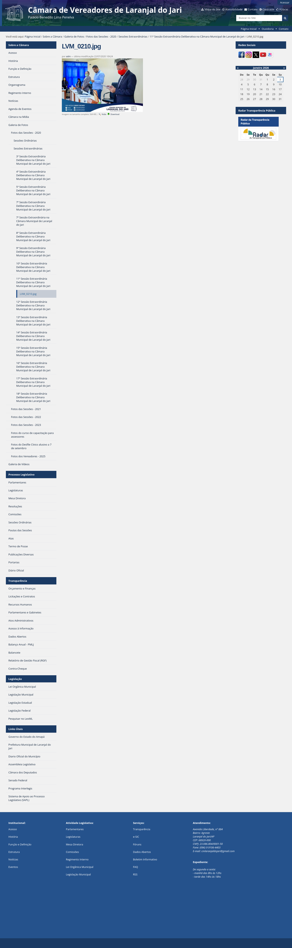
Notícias (13, 859)
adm (68, 56)
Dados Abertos (142, 852)
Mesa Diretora (74, 844)
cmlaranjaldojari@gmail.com (218, 851)
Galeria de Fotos (74, 36)
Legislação (15, 679)
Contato (253, 9)
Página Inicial (249, 29)
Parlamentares (75, 829)
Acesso (13, 829)
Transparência (18, 581)
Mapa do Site (212, 9)
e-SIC (136, 836)
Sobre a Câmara (52, 36)
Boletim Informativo (145, 859)
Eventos (13, 867)
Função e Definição (20, 844)
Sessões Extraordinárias (133, 36)
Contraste (268, 9)
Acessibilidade (233, 9)
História (13, 836)
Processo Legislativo (21, 474)
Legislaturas (73, 836)
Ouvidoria (268, 29)
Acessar (284, 2)
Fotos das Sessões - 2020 (101, 36)
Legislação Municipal (78, 874)
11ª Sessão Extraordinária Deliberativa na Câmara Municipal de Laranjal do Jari (197, 36)
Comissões (72, 852)
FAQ (135, 867)
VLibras (283, 9)
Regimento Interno (77, 859)
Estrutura (14, 852)
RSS (135, 874)
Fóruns (137, 844)
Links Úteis (16, 729)
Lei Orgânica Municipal (79, 867)
